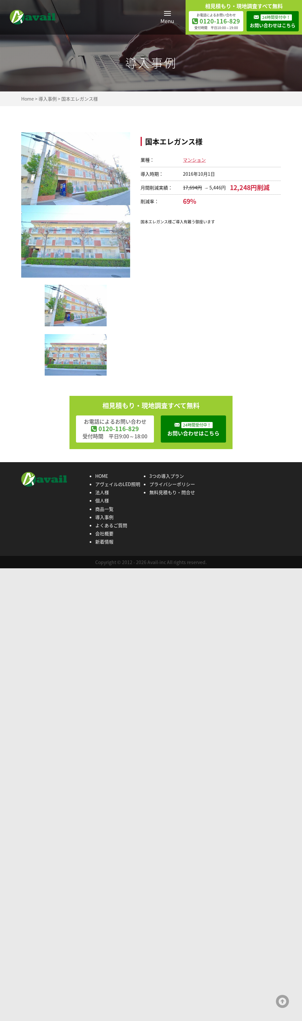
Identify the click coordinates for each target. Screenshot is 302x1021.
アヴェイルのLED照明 (117, 484)
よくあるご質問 (111, 525)
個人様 (102, 500)
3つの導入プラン (166, 476)
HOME (101, 476)
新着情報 (104, 541)
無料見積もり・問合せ (172, 492)
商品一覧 (104, 509)
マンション (194, 159)
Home (27, 98)
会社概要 (104, 533)
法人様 (102, 492)
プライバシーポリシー (172, 484)
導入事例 (47, 98)
